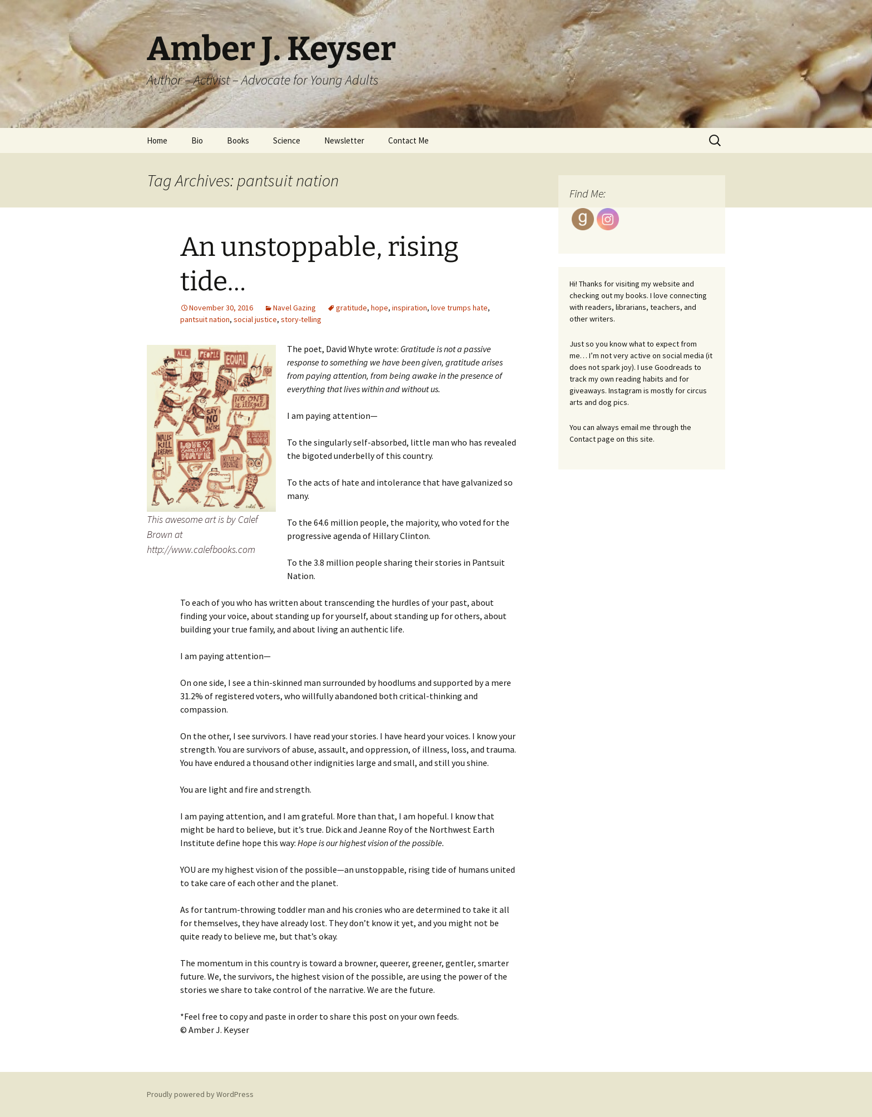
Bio (197, 140)
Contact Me (408, 140)
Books (238, 140)
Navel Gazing (294, 308)
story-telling (301, 319)
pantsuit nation (205, 319)
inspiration (409, 308)
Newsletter (344, 140)
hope (379, 308)
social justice (255, 319)
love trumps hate (459, 308)
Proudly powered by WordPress (200, 1094)
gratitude (351, 308)
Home (157, 140)
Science (286, 140)
